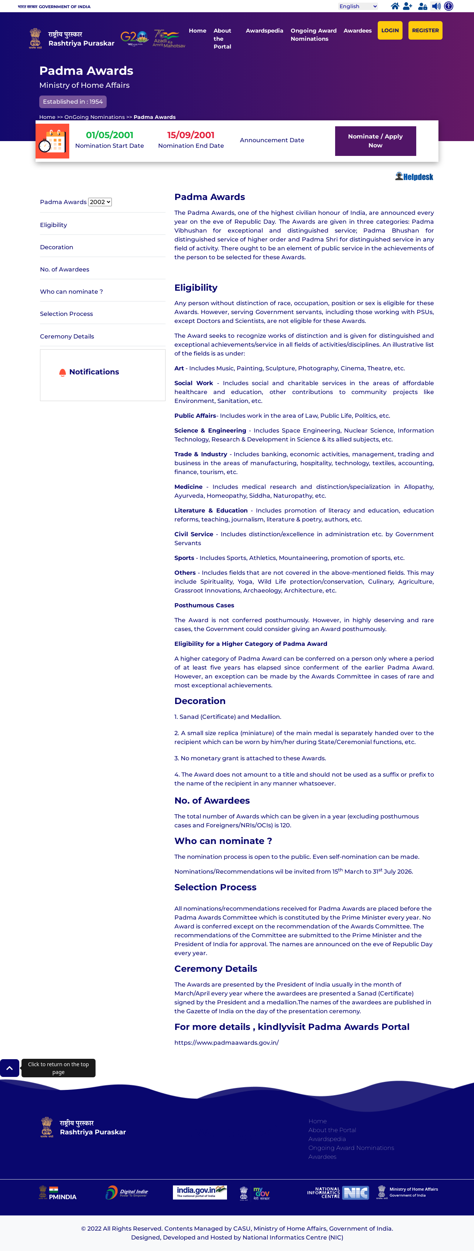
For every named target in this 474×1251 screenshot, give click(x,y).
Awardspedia (264, 30)
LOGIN (390, 30)
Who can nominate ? (71, 291)
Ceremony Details (67, 336)
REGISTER (425, 30)
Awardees (358, 30)
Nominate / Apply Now (375, 141)
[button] (9, 1068)
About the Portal (222, 38)
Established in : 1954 (73, 101)
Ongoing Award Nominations (314, 34)
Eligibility (53, 224)
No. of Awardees (64, 269)
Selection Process (66, 313)
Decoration (56, 247)
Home (197, 30)
